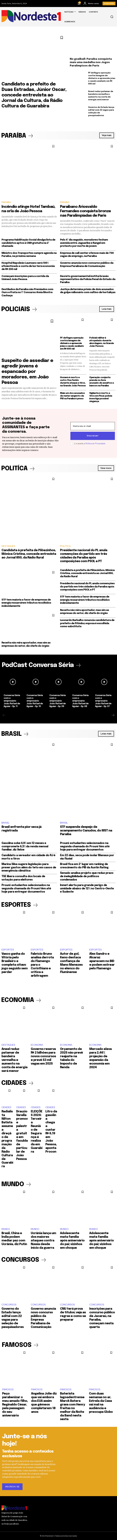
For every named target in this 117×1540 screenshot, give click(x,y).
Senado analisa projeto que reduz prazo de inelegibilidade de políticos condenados (86, 876)
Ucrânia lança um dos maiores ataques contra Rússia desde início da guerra (43, 1240)
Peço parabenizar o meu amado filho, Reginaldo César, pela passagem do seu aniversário (15, 1404)
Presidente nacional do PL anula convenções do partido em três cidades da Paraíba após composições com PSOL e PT (87, 586)
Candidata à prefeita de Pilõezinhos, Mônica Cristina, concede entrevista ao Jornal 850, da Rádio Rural (29, 554)
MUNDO (6, 1229)
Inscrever (93, 436)
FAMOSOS (8, 1389)
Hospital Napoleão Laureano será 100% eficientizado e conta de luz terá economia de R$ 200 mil (28, 266)
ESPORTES (8, 949)
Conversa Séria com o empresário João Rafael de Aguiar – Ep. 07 (103, 701)
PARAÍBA (6, 202)
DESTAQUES (8, 546)
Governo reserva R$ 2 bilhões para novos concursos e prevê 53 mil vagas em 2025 (43, 1056)
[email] (92, 426)
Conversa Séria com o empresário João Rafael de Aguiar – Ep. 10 (35, 701)
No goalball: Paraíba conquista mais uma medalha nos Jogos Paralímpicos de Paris (91, 62)
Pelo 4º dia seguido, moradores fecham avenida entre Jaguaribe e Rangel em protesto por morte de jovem (84, 243)
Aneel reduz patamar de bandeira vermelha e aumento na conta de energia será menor (14, 1060)
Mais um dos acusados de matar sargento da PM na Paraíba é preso (72, 396)
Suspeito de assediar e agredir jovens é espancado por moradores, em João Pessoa (27, 371)
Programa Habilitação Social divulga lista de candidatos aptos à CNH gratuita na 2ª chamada (28, 243)
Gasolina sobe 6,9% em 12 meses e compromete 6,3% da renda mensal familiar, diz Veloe (25, 846)
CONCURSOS (9, 1304)
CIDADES (6, 1107)
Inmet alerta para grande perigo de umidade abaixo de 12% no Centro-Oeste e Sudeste (87, 888)
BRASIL (5, 822)
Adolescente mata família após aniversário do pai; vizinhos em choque (72, 1240)
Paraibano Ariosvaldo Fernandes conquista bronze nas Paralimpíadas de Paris (85, 211)
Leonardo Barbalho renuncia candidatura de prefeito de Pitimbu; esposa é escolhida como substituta (87, 623)
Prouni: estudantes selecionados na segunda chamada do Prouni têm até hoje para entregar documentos (26, 888)
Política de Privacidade (95, 443)
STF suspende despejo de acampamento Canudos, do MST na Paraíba (86, 830)
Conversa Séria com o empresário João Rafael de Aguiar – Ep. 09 (57, 701)
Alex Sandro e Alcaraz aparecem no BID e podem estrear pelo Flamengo (102, 961)
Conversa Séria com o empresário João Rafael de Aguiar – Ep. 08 (80, 701)
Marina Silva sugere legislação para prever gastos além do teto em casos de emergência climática (29, 867)
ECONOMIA (37, 1044)
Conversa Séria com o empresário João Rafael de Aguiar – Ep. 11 (12, 701)
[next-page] (113, 715)
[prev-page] (4, 715)
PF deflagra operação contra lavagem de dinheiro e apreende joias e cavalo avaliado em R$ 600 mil (101, 78)
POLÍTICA (65, 546)
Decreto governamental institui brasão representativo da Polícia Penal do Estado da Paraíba (87, 279)
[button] (111, 16)
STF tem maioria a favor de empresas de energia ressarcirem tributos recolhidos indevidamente (26, 603)
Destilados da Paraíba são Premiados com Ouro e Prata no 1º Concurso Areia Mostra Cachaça (27, 292)
